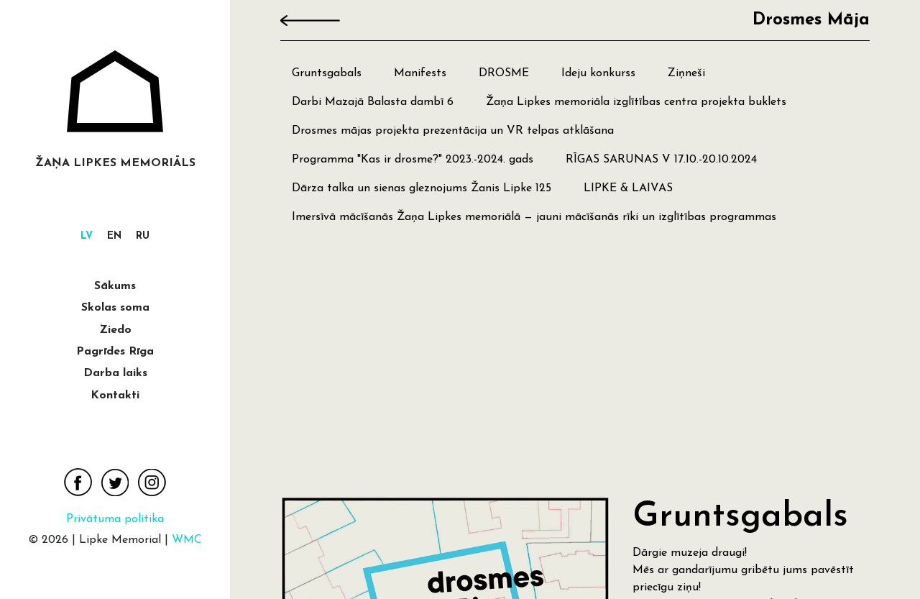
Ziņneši (686, 73)
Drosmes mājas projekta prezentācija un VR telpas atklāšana (453, 131)
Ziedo (115, 330)
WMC (187, 540)
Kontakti (115, 395)
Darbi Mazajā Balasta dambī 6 (373, 102)
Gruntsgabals (327, 73)
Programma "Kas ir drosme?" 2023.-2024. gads (412, 159)
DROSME (504, 73)
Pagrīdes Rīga (115, 351)
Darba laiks (115, 373)
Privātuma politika (115, 519)
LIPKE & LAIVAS (628, 188)
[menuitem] (86, 237)
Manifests (420, 73)
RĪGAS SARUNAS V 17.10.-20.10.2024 (661, 159)
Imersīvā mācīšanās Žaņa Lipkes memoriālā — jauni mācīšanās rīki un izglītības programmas (534, 217)
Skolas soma (115, 308)
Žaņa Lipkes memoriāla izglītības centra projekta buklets (636, 102)
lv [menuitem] (86, 237)
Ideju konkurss (598, 73)
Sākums (115, 286)
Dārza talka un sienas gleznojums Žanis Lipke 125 (421, 188)
